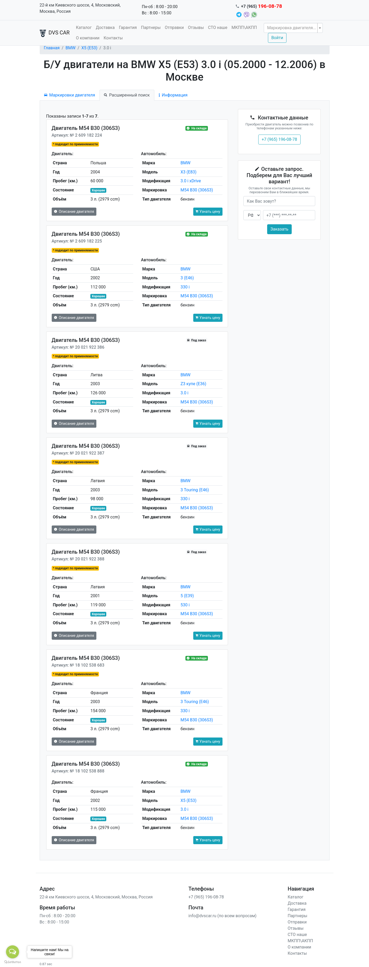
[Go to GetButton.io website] (12, 961)
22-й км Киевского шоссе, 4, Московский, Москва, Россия (80, 8)
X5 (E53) (89, 47)
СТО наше (217, 27)
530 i (185, 604)
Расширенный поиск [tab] (127, 95)
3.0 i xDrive (190, 180)
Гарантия (128, 27)
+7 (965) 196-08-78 (279, 139)
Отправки (174, 27)
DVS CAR (55, 33)
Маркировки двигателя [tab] (69, 95)
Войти (277, 37)
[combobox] (293, 28)
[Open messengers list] (12, 951)
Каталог (84, 27)
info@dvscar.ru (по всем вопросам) (223, 915)
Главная (52, 47)
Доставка (105, 27)
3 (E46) (187, 277)
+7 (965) (261, 6)
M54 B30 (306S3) (196, 190)
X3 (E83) (188, 172)
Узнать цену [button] (208, 211)
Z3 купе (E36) (193, 383)
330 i (185, 287)
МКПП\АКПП (244, 27)
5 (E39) (187, 595)
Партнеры (151, 27)
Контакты (113, 37)
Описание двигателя (74, 211)
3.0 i (184, 392)
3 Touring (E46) (194, 489)
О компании (87, 37)
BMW (70, 47)
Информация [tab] (173, 95)
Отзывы (196, 27)
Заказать (280, 229)
